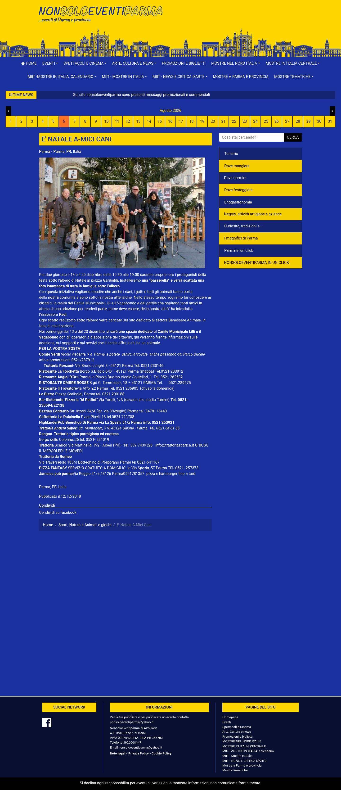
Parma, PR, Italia (53, 487)
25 (266, 121)
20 (213, 121)
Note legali (118, 753)
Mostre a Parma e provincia (240, 76)
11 (117, 121)
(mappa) (147, 371)
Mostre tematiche (235, 770)
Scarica (61, 445)
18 (191, 121)
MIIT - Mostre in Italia (237, 756)
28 (298, 121)
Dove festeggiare (238, 190)
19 (202, 121)
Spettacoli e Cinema (236, 727)
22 (234, 121)
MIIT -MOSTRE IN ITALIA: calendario (248, 751)
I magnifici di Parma (241, 238)
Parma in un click (238, 250)
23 (244, 121)
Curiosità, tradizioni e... (243, 226)
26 (276, 121)
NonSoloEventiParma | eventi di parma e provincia (103, 13)
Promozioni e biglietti (184, 63)
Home (28, 63)
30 (319, 121)
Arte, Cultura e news (236, 731)
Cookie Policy (161, 753)
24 (255, 121)
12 (128, 121)
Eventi (226, 722)
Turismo (231, 153)
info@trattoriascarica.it (174, 445)
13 (138, 121)
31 (330, 121)
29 (308, 121)
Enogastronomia (238, 202)
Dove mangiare (237, 166)
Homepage (230, 717)
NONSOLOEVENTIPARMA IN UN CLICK (256, 262)
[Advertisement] (238, 19)
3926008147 (132, 742)
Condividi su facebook (57, 512)
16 (170, 121)
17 (181, 121)
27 (287, 121)
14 (149, 121)
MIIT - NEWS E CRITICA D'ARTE (244, 761)
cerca (293, 137)
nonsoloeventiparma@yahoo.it (131, 722)
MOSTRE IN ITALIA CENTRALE (244, 746)
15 (159, 121)
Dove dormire (235, 178)
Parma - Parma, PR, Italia (60, 151)
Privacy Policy (138, 753)
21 (223, 121)
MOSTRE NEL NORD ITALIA (241, 741)
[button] (50, 63)
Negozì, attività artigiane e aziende (253, 214)
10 (106, 121)
